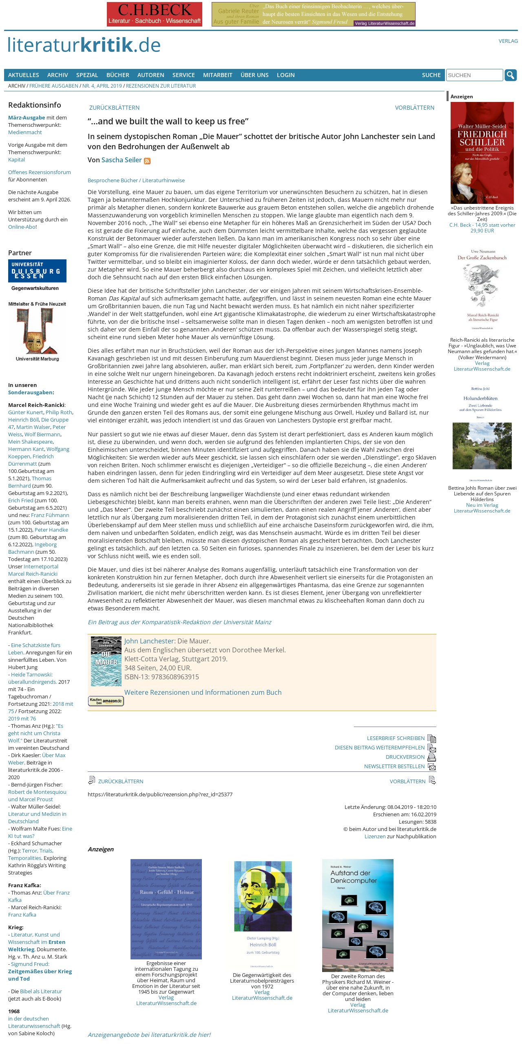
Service (184, 75)
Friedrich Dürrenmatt (31, 460)
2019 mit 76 (22, 718)
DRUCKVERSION (411, 756)
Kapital (16, 159)
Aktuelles (23, 75)
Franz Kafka (22, 914)
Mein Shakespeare (30, 441)
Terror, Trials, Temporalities (30, 854)
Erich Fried (20, 500)
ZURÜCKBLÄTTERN (114, 107)
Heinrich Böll (23, 419)
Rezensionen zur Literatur (161, 85)
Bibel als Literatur (41, 991)
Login (286, 75)
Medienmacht (25, 132)
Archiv (57, 75)
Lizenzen (375, 836)
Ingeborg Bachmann (32, 548)
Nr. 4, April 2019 (102, 85)
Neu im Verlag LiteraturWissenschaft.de (482, 508)
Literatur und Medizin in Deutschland (37, 817)
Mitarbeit (217, 75)
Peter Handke (51, 529)
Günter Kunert (25, 412)
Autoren (150, 75)
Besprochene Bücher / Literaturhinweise (136, 180)
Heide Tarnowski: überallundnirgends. (32, 678)
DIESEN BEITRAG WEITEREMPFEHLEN (385, 747)
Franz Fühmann (50, 515)
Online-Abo (21, 226)
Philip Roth (59, 412)
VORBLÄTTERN (415, 107)
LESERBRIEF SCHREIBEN (401, 738)
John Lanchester (149, 640)
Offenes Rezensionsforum (39, 172)
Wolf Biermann (42, 434)
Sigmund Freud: (40, 971)
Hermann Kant (26, 449)
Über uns (255, 75)
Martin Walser (33, 427)
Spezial (87, 75)
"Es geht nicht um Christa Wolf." (35, 733)
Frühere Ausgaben (53, 85)
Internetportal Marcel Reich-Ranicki (33, 570)
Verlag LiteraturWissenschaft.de (166, 1000)
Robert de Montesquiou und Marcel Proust (37, 795)
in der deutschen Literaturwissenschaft (34, 1022)
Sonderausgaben (30, 392)
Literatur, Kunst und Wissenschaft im (37, 942)
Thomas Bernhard (29, 482)
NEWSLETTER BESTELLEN (400, 766)
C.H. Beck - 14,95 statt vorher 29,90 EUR (482, 227)
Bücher (117, 75)
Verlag (508, 40)
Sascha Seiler (122, 159)
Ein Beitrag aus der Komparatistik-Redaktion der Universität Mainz (179, 622)
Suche (431, 75)
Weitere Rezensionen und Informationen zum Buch (203, 692)
